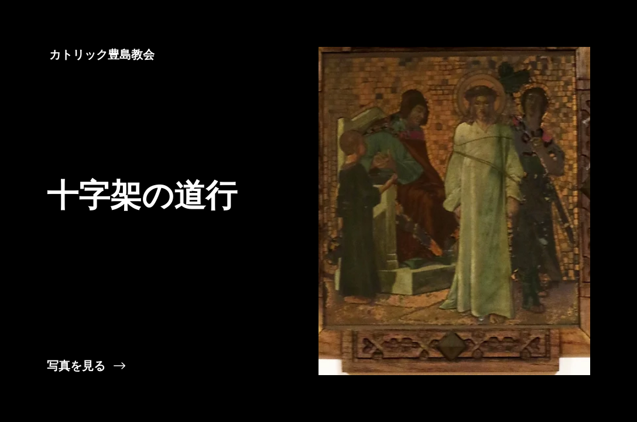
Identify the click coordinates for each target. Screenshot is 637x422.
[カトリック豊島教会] (103, 55)
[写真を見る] (159, 365)
